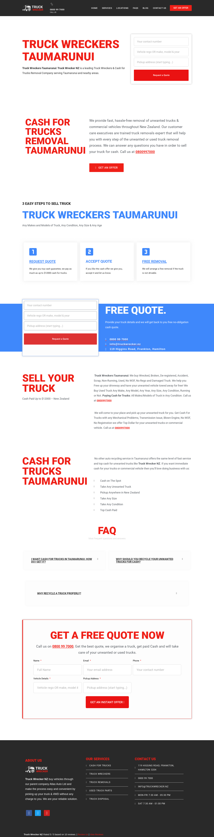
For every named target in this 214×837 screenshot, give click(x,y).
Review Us (83, 834)
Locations (122, 8)
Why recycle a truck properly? (59, 593)
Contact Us (159, 8)
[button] (64, 561)
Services (107, 8)
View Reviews (97, 834)
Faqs (135, 8)
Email (86, 661)
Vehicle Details (41, 679)
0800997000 (145, 152)
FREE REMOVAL (155, 261)
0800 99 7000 (63, 646)
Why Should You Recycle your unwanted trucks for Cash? (144, 560)
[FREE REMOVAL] (146, 252)
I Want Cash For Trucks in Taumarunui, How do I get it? (61, 560)
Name (37, 661)
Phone (136, 661)
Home (94, 8)
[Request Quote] (33, 252)
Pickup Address (91, 679)
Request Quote (43, 261)
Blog (145, 8)
